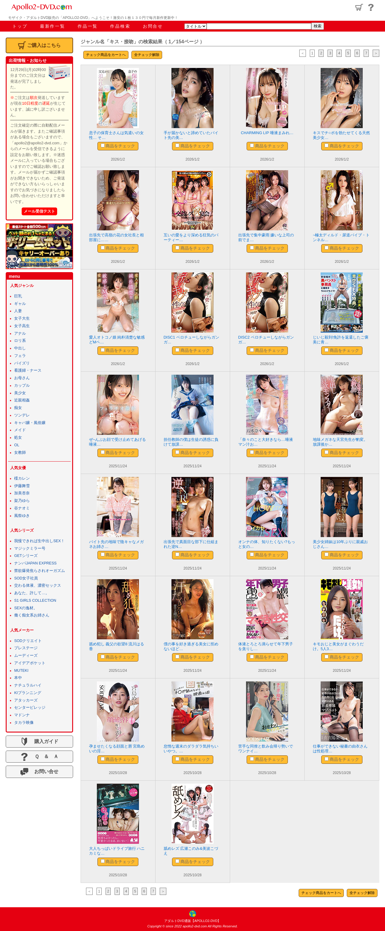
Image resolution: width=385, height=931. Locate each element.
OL (16, 445)
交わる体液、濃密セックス (37, 585)
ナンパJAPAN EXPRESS (35, 563)
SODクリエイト (28, 641)
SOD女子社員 (26, 578)
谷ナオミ (22, 508)
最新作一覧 (52, 26)
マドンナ (22, 715)
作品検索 (120, 26)
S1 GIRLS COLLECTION (35, 600)
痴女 (18, 408)
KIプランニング (27, 693)
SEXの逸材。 (25, 608)
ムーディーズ (26, 655)
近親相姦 (22, 400)
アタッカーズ (26, 700)
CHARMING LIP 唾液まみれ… (267, 133)
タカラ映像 (24, 723)
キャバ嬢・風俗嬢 (29, 423)
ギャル (20, 304)
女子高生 (22, 326)
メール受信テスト (39, 211)
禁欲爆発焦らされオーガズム (39, 571)
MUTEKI (21, 670)
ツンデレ (22, 415)
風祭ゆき (22, 516)
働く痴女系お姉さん (31, 615)
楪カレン (22, 478)
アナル (20, 333)
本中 (18, 678)
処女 (18, 437)
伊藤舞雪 (22, 486)
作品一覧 (88, 26)
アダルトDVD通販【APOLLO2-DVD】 (192, 921)
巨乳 (18, 296)
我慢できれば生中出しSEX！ (39, 541)
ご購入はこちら (39, 45)
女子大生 (22, 318)
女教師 (20, 452)
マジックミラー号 (29, 548)
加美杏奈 (22, 493)
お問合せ (153, 26)
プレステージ (26, 648)
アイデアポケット (29, 663)
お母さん (22, 378)
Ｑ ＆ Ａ (39, 757)
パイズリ (22, 363)
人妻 (18, 311)
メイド (20, 430)
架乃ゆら (22, 501)
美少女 (20, 393)
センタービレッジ (29, 707)
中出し (20, 348)
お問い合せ (39, 772)
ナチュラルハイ (28, 685)
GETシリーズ (26, 556)
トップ (19, 26)
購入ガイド (39, 741)
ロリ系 (20, 341)
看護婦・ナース (28, 370)
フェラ (20, 356)
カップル (22, 385)
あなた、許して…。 (31, 593)
